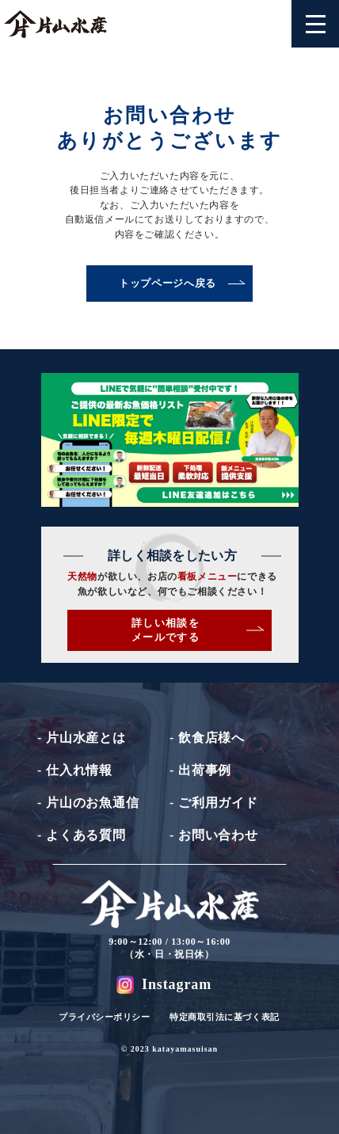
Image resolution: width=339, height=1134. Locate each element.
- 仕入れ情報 (74, 770)
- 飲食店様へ (207, 737)
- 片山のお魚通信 (88, 802)
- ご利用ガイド (214, 802)
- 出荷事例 (200, 770)
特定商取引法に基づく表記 (225, 1017)
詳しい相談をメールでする (197, 630)
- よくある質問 (81, 835)
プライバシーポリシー (104, 1017)
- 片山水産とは (81, 737)
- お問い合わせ (214, 835)
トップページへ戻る (182, 283)
